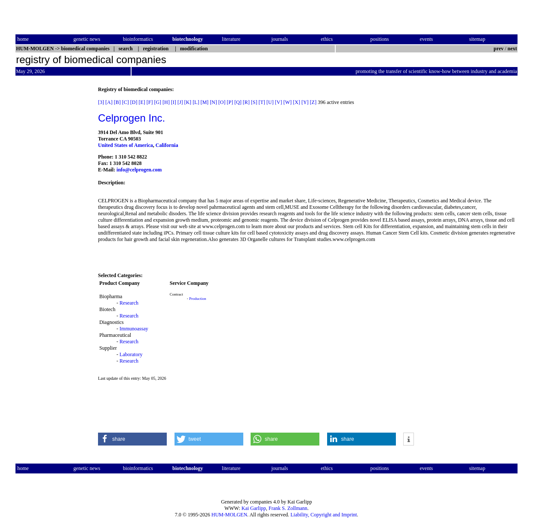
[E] (141, 102)
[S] (254, 102)
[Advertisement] (51, 215)
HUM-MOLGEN (229, 515)
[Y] (305, 102)
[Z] (313, 102)
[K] (187, 102)
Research (128, 303)
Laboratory (130, 354)
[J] (180, 102)
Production (197, 298)
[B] (117, 102)
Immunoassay (133, 329)
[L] (196, 102)
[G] (157, 102)
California (167, 145)
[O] (222, 102)
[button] (132, 439)
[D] (134, 102)
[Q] (238, 102)
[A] (109, 102)
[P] (230, 102)
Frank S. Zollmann (288, 508)
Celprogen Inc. (131, 118)
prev (498, 49)
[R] (246, 102)
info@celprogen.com (139, 170)
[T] (261, 102)
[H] (166, 102)
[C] (125, 102)
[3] (101, 102)
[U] (270, 102)
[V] (278, 102)
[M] (204, 102)
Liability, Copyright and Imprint (324, 515)
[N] (213, 102)
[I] (173, 102)
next (512, 49)
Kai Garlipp (254, 508)
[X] (296, 102)
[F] (150, 102)
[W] (287, 102)
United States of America (125, 145)
